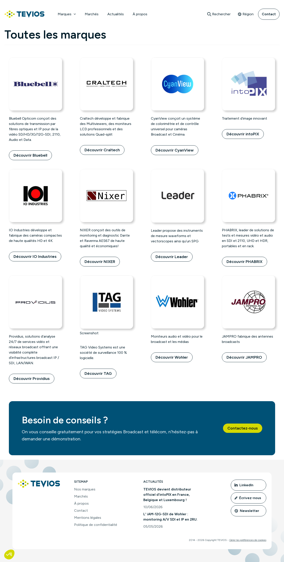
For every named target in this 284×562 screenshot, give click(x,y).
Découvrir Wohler (172, 357)
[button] (73, 14)
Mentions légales (87, 517)
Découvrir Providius (32, 378)
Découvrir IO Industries (35, 256)
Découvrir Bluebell (30, 155)
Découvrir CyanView (175, 150)
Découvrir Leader (172, 256)
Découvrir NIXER (100, 261)
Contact (269, 14)
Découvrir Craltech (102, 150)
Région (246, 14)
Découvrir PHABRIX (244, 261)
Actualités (115, 14)
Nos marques (84, 489)
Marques (67, 14)
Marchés (92, 14)
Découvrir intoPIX (243, 134)
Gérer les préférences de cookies (247, 540)
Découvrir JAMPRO (244, 357)
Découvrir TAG (98, 373)
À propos (140, 14)
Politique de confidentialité (95, 525)
